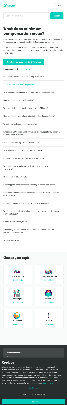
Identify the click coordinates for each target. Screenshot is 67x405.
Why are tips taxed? (11, 240)
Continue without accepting (33, 396)
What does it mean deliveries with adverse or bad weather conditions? (27, 167)
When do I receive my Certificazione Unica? (21, 142)
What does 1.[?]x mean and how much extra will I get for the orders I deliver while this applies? (31, 133)
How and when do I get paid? (15, 176)
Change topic (25, 69)
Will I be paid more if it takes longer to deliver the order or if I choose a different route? (31, 212)
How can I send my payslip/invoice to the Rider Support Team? (29, 116)
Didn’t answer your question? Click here (24, 62)
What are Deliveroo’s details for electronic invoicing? (24, 150)
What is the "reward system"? (15, 221)
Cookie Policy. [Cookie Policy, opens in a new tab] (48, 385)
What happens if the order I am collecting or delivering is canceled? (30, 184)
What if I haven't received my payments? (20, 124)
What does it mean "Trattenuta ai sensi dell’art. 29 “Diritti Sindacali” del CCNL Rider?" (31, 193)
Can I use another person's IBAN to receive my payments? (27, 203)
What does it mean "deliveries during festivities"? (23, 76)
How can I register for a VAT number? (18, 100)
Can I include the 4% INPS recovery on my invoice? (24, 158)
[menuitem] (33, 357)
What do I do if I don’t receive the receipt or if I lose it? (25, 108)
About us (10, 357)
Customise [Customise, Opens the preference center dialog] (33, 390)
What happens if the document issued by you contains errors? (28, 92)
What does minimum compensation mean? (23, 84)
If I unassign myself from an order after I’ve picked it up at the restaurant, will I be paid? (28, 231)
